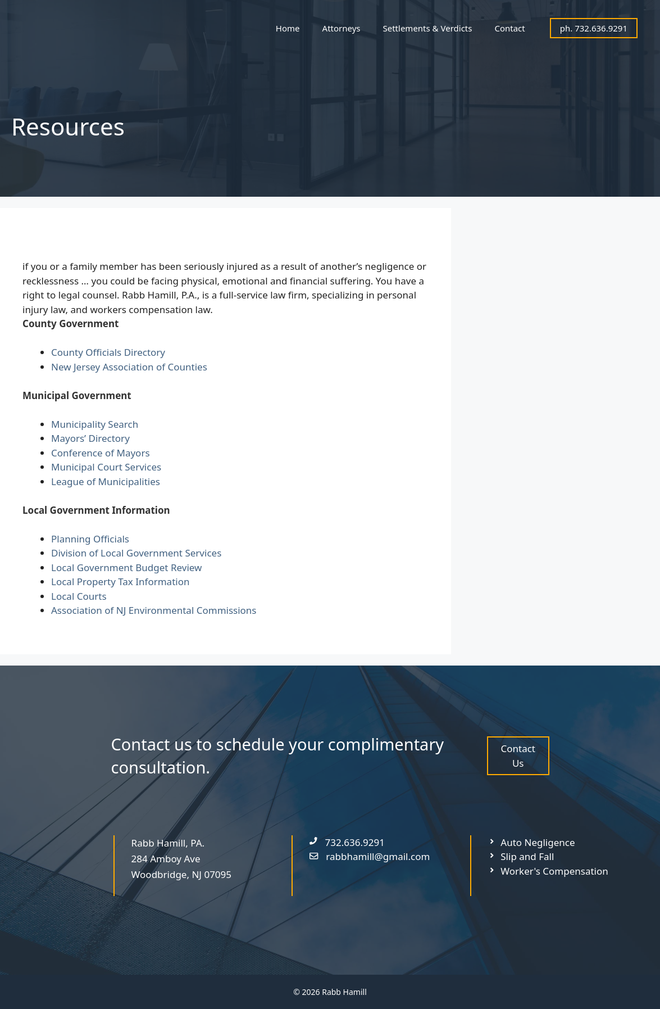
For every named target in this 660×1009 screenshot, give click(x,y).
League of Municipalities (105, 481)
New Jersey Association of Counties (129, 366)
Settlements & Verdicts (427, 28)
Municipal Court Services (106, 466)
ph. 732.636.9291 (593, 28)
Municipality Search (94, 424)
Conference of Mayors (100, 452)
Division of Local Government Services (136, 552)
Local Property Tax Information (120, 581)
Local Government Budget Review (126, 567)
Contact (509, 28)
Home (288, 28)
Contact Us (517, 756)
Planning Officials (90, 538)
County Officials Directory (108, 352)
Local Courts (79, 596)
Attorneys (341, 28)
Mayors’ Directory (90, 438)
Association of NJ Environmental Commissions (154, 610)
